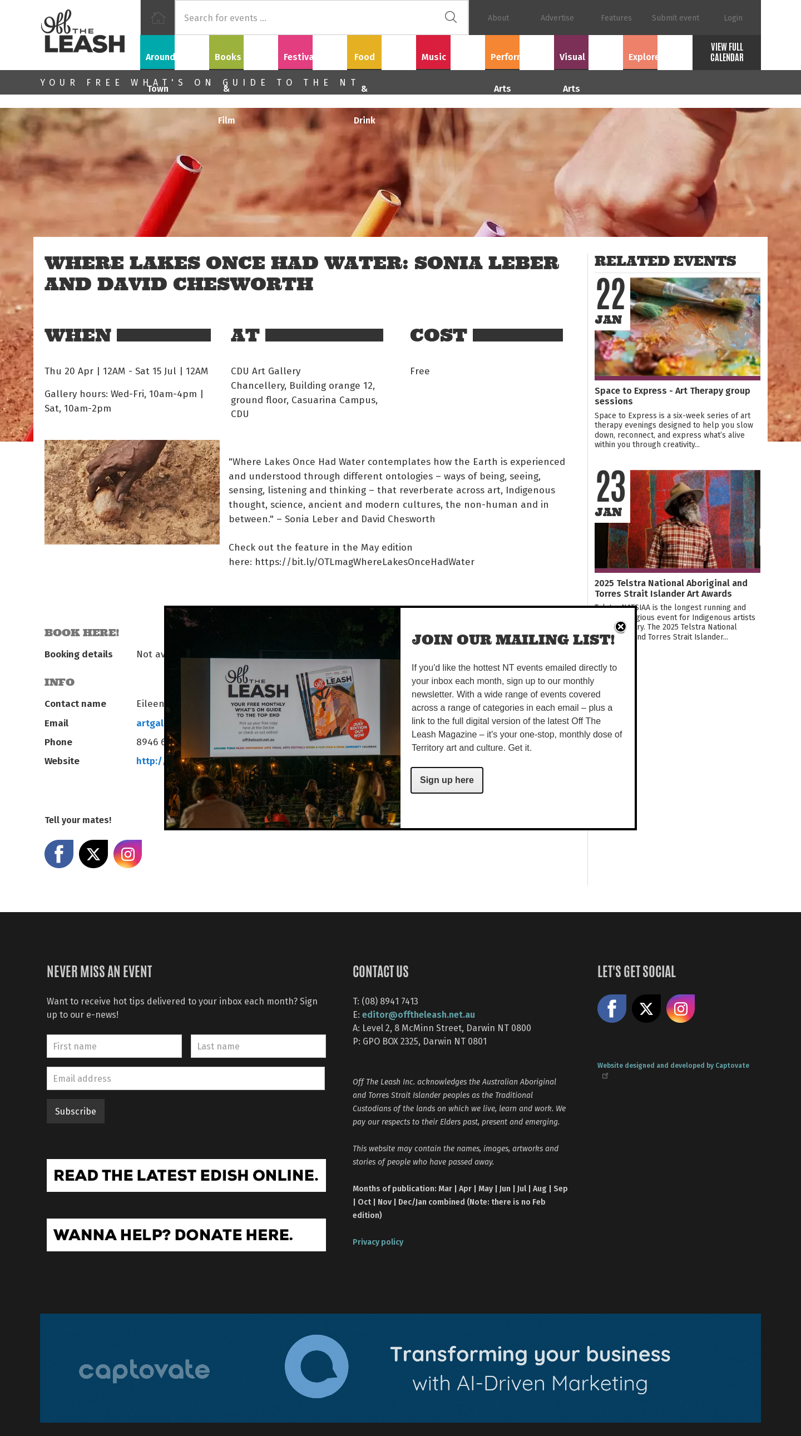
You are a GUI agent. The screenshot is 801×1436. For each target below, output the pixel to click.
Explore (657, 50)
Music (450, 50)
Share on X (93, 854)
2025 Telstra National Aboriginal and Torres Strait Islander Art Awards (671, 588)
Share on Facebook (58, 854)
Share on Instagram (127, 854)
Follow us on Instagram (680, 1008)
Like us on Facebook (611, 1008)
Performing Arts (520, 50)
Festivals (312, 50)
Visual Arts (588, 50)
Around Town (174, 50)
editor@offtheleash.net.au (418, 1014)
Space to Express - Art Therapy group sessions (672, 395)
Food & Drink (382, 50)
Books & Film (243, 50)
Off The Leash (90, 35)
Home (157, 17)
